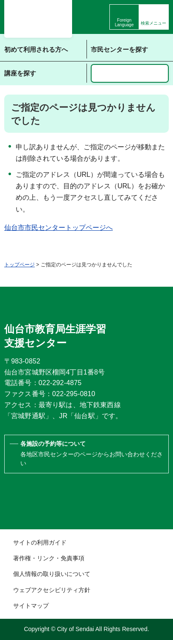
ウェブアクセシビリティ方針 (51, 590)
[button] (153, 17)
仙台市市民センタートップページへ (58, 227)
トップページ (19, 265)
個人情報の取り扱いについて (51, 573)
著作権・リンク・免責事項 (48, 558)
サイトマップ (31, 605)
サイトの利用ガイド (40, 542)
